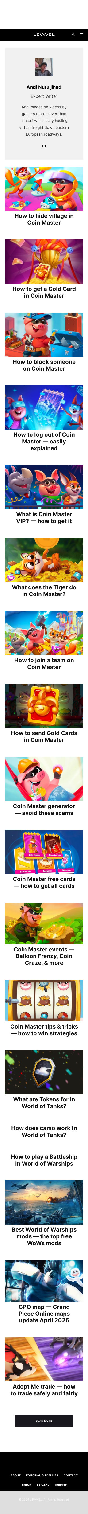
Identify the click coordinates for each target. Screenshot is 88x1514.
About (16, 1475)
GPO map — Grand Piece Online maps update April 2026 (44, 1314)
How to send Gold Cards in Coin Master (44, 736)
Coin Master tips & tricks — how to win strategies (44, 1030)
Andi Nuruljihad (44, 87)
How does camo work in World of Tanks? (44, 1131)
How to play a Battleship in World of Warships (44, 1160)
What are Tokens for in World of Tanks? (44, 1103)
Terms (26, 1485)
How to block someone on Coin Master (44, 365)
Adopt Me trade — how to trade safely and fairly (44, 1390)
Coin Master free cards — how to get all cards (44, 882)
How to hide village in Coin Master (44, 219)
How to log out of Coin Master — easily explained (44, 441)
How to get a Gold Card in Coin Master (44, 292)
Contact (71, 1475)
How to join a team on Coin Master (44, 663)
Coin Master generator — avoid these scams (44, 809)
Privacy (43, 1485)
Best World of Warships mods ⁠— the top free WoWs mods (44, 1236)
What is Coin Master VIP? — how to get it (44, 517)
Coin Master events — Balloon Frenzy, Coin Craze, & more (44, 956)
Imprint (61, 1485)
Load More (44, 1420)
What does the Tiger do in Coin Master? (44, 591)
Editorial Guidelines (42, 1475)
